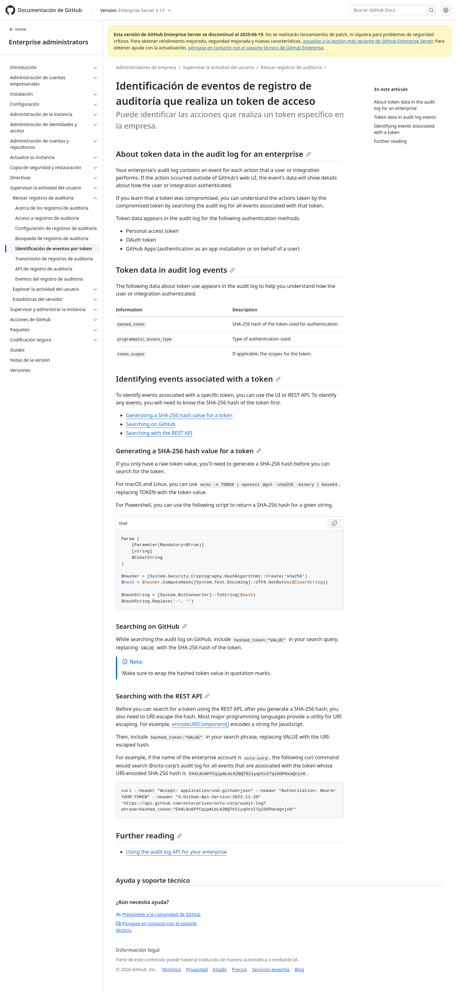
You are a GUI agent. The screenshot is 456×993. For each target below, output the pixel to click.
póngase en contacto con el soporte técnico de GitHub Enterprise (255, 48)
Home (17, 29)
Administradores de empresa (146, 67)
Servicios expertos (271, 969)
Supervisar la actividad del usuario (218, 67)
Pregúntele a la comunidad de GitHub (158, 914)
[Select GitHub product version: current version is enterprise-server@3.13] (135, 10)
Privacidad (197, 969)
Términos (171, 969)
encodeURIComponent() (200, 724)
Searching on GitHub (150, 424)
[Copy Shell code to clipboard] (334, 523)
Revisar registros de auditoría (291, 67)
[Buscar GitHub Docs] (388, 10)
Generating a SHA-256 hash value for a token (179, 415)
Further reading (149, 835)
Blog (299, 969)
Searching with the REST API (159, 433)
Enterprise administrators (48, 42)
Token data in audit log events (175, 269)
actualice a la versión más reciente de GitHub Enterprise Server (368, 41)
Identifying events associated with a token (198, 378)
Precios (239, 969)
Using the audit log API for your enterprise (176, 851)
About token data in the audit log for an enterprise (213, 154)
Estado (220, 969)
